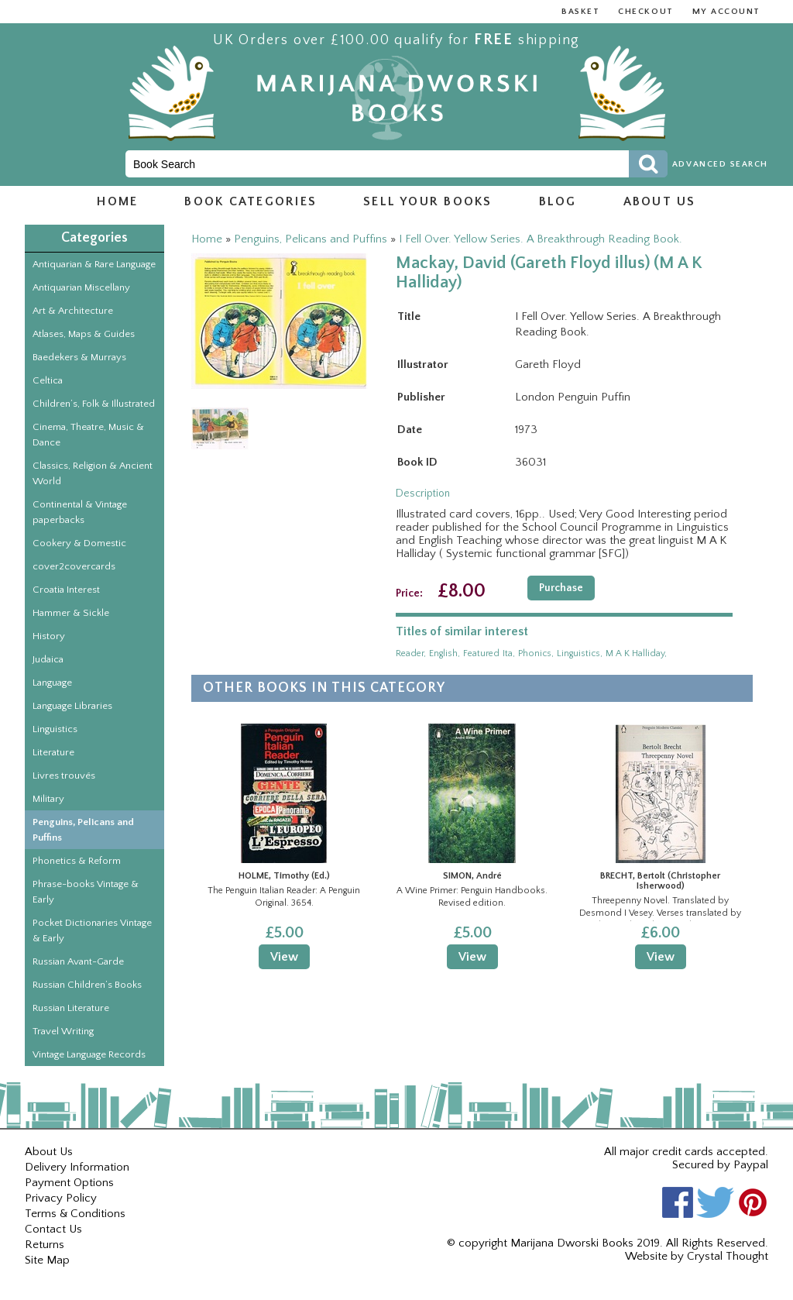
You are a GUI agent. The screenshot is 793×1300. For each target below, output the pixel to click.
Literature (53, 752)
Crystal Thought (727, 1256)
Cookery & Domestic (79, 543)
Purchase (561, 588)
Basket (580, 11)
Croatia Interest (66, 589)
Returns (44, 1244)
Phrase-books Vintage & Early (86, 892)
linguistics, (579, 653)
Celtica (48, 380)
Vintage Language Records (89, 1054)
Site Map (47, 1260)
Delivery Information (77, 1167)
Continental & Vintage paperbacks (80, 512)
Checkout (645, 11)
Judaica (48, 659)
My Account (726, 11)
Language (52, 682)
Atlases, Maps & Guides (84, 333)
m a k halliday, (636, 653)
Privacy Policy (61, 1198)
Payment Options (69, 1182)
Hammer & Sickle (71, 612)
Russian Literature (71, 1008)
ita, (509, 653)
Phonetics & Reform (77, 860)
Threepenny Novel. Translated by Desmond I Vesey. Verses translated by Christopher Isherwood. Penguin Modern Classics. (660, 913)
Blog (558, 201)
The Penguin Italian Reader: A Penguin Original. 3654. (284, 897)
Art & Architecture (73, 310)
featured (481, 653)
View (284, 957)
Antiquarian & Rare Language (94, 264)
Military (48, 798)
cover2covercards (74, 566)
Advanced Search (720, 164)
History (49, 636)
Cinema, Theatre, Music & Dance (88, 434)
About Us (49, 1151)
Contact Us (53, 1229)
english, (444, 653)
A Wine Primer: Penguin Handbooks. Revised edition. (472, 897)
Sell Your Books (428, 201)
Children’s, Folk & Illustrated (94, 403)
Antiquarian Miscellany (81, 287)
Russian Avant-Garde (78, 961)
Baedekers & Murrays (79, 357)
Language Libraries (72, 705)
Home (117, 201)
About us (659, 201)
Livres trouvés (64, 775)
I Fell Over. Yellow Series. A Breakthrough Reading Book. (540, 239)
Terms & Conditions (75, 1213)
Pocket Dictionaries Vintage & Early (92, 930)
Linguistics (55, 729)
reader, (411, 653)
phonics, (536, 653)
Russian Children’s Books (87, 984)
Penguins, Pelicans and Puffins (83, 830)
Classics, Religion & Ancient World (93, 473)
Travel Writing (63, 1031)
